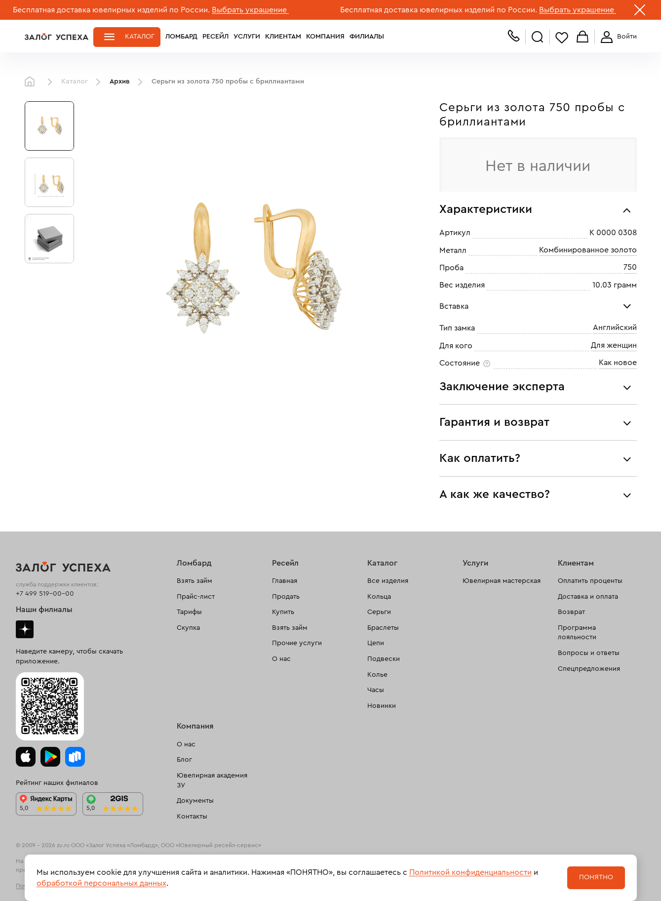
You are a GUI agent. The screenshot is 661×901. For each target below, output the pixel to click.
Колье (377, 674)
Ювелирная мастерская (502, 580)
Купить (283, 612)
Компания (325, 36)
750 (630, 267)
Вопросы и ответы (589, 653)
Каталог (140, 36)
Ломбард (181, 36)
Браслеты (383, 627)
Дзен (25, 629)
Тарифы (189, 612)
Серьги (379, 612)
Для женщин (614, 345)
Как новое (618, 363)
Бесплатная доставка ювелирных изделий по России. (111, 10)
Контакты (192, 816)
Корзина (582, 37)
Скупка (188, 627)
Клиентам (283, 36)
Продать (286, 596)
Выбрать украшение (250, 10)
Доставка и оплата (588, 596)
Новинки (381, 705)
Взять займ (194, 580)
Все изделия (387, 580)
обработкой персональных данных (101, 883)
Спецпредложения (589, 668)
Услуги (246, 36)
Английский (615, 327)
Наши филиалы (44, 610)
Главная (32, 82)
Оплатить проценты (590, 580)
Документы (195, 800)
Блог (184, 759)
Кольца (379, 596)
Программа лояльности (577, 632)
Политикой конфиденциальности (470, 872)
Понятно (596, 877)
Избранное (562, 37)
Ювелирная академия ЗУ (212, 780)
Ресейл (215, 36)
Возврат (571, 612)
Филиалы (367, 36)
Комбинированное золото (588, 250)
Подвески (383, 658)
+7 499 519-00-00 (45, 593)
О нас (281, 658)
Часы (375, 690)
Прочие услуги (297, 643)
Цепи (375, 643)
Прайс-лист (196, 596)
